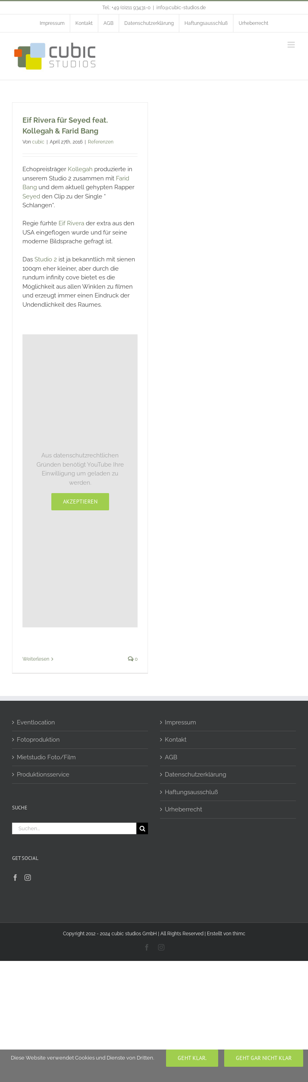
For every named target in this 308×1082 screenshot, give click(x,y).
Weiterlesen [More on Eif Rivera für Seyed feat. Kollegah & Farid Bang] (35, 659)
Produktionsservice (43, 774)
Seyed (32, 196)
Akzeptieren (80, 501)
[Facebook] (15, 877)
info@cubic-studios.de (181, 7)
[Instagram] (27, 877)
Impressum (180, 722)
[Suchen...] (74, 828)
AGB (171, 757)
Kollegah (80, 169)
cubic (38, 142)
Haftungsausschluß (191, 792)
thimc (239, 933)
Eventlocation (36, 722)
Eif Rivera (71, 223)
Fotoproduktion (38, 739)
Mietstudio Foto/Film (46, 757)
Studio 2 (45, 259)
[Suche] (142, 828)
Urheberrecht (183, 809)
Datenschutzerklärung (195, 774)
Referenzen (100, 142)
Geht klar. (192, 1058)
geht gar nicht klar (264, 1058)
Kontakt (175, 739)
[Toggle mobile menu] (292, 44)
